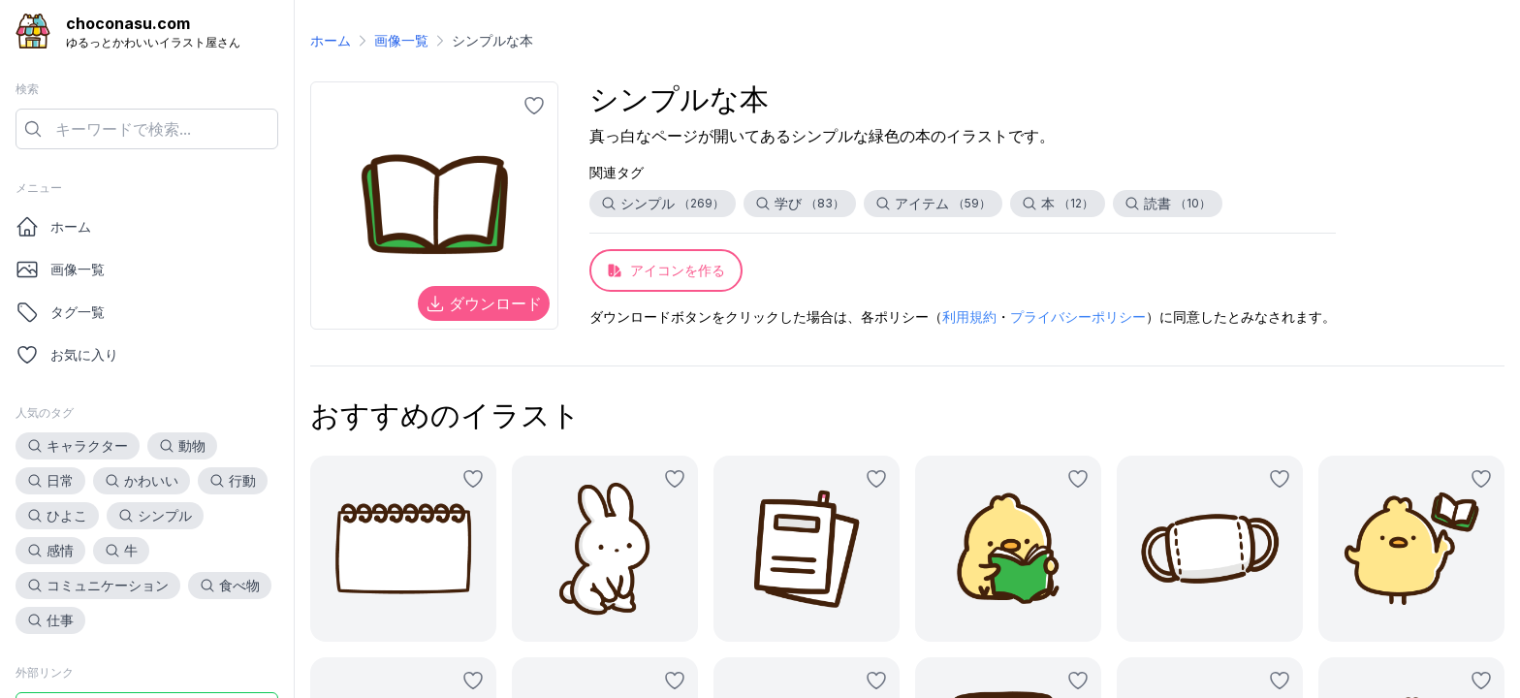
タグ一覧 (60, 312)
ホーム (53, 226)
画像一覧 (60, 269)
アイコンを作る (666, 270)
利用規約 (969, 316)
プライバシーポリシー (1078, 316)
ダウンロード (484, 303)
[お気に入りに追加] (534, 105)
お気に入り (67, 354)
